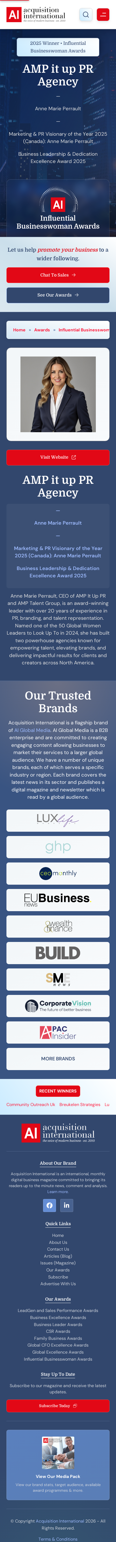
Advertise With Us (58, 1284)
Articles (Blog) (58, 1256)
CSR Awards (58, 1331)
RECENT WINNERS (58, 1091)
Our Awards (58, 1270)
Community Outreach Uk (30, 1104)
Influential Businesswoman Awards (58, 1359)
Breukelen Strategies (79, 1104)
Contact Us (58, 1249)
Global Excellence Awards (58, 1352)
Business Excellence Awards (58, 1317)
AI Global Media (32, 730)
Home (19, 330)
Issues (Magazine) (58, 1263)
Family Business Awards (58, 1338)
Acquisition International (60, 1521)
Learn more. (58, 1191)
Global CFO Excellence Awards (58, 1345)
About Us (58, 1242)
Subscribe (58, 1277)
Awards (42, 330)
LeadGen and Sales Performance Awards (58, 1310)
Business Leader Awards (58, 1324)
